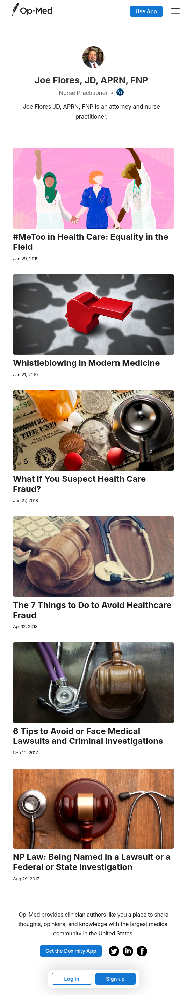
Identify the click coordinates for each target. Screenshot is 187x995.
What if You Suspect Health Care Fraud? (79, 484)
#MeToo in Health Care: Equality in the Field (90, 242)
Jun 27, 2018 (25, 500)
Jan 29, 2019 (26, 258)
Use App (146, 11)
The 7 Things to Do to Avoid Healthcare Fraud (92, 610)
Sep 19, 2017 (25, 752)
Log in (71, 978)
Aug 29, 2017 (26, 878)
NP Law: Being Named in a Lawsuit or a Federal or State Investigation (92, 862)
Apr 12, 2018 (25, 626)
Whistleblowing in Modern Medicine (86, 363)
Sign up (115, 978)
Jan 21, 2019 (25, 374)
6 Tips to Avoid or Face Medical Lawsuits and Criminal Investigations (88, 736)
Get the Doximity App (70, 951)
